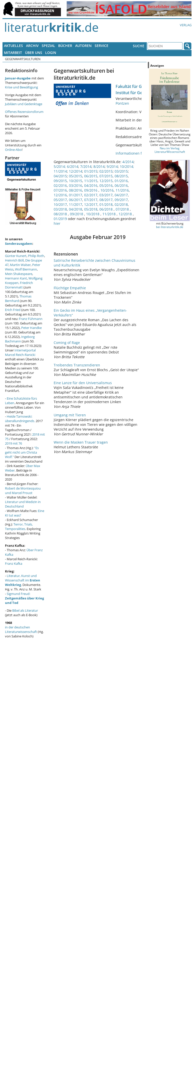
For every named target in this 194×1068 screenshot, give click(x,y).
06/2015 (90, 176)
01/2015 (90, 171)
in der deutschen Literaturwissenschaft (21, 629)
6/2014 (72, 166)
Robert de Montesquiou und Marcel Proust (23, 490)
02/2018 (121, 204)
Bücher (65, 45)
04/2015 (60, 176)
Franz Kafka (13, 563)
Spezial (48, 45)
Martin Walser (20, 265)
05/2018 (90, 209)
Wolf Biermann (26, 269)
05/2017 (60, 199)
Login (50, 52)
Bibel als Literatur (25, 610)
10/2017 (60, 204)
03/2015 (121, 171)
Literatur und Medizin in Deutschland (23, 504)
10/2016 (107, 190)
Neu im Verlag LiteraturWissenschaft (170, 150)
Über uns (33, 52)
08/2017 (106, 199)
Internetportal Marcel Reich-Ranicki (20, 352)
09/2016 (90, 190)
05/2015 (75, 176)
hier (57, 223)
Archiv (32, 45)
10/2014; (127, 166)
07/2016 (60, 190)
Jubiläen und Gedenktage (23, 104)
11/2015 (90, 180)
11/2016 (122, 190)
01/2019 (61, 218)
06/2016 (121, 185)
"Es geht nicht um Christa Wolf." (22, 452)
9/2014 (112, 166)
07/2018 (123, 209)
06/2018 (106, 209)
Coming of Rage (67, 342)
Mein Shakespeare (18, 273)
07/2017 (90, 199)
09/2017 (121, 199)
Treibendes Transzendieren (77, 365)
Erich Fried (12, 309)
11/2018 (109, 214)
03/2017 (106, 195)
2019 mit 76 (13, 443)
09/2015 (60, 180)
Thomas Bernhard (18, 298)
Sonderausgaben (18, 243)
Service (101, 45)
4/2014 (128, 161)
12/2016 (60, 195)
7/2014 (85, 166)
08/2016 (75, 190)
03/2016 (75, 185)
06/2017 (75, 199)
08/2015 (121, 176)
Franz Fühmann (30, 318)
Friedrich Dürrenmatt (19, 284)
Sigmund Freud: (24, 598)
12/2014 (75, 171)
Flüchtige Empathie (70, 287)
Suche (138, 45)
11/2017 (75, 204)
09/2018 (77, 214)
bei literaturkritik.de (169, 227)
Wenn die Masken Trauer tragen (81, 442)
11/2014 (60, 171)
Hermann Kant (16, 278)
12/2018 (126, 214)
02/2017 (90, 195)
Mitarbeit (13, 52)
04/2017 (121, 195)
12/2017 (90, 204)
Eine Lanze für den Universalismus (83, 382)
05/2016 (106, 185)
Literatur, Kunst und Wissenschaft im (22, 580)
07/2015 (106, 176)
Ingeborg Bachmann (20, 338)
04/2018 (75, 209)
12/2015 (106, 180)
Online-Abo (13, 149)
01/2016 (121, 180)
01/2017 (75, 195)
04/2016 (90, 185)
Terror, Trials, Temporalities (19, 526)
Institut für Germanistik (138, 92)
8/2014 (99, 166)
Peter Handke (31, 327)
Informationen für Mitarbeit (139, 153)
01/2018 (106, 204)
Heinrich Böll (14, 260)
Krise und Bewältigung (21, 87)
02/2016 (60, 185)
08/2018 (61, 214)
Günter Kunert (15, 256)
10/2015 (75, 180)
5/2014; (60, 166)
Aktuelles (13, 45)
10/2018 (93, 214)
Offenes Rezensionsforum (24, 111)
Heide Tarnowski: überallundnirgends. (20, 418)
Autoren (83, 45)
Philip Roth (36, 256)
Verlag (186, 25)
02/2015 (106, 171)
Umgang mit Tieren (70, 415)
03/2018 (60, 209)
